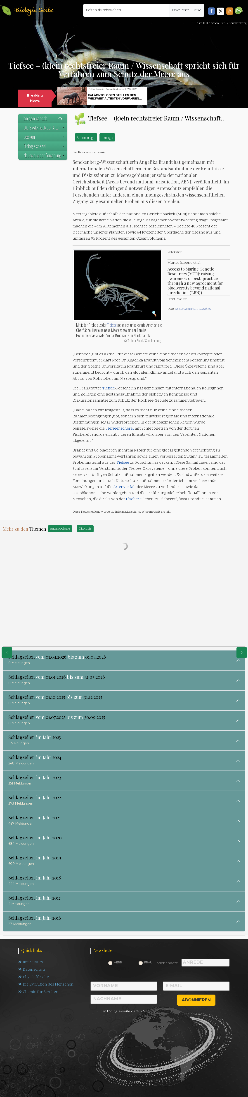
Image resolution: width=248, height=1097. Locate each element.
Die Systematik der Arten (44, 127)
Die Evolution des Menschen (46, 984)
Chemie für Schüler (38, 992)
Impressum (30, 962)
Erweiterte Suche (186, 10)
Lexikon (44, 136)
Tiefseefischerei (120, 428)
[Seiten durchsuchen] (126, 10)
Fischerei (134, 499)
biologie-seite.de (43, 118)
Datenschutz (32, 969)
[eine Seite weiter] (241, 652)
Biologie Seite (33, 10)
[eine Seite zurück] (7, 652)
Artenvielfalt (124, 487)
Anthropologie (86, 137)
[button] (239, 10)
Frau (148, 962)
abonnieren (196, 999)
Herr (118, 962)
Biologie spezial (44, 146)
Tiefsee (112, 325)
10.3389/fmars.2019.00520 (193, 309)
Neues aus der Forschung (44, 155)
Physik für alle (33, 977)
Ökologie (107, 137)
